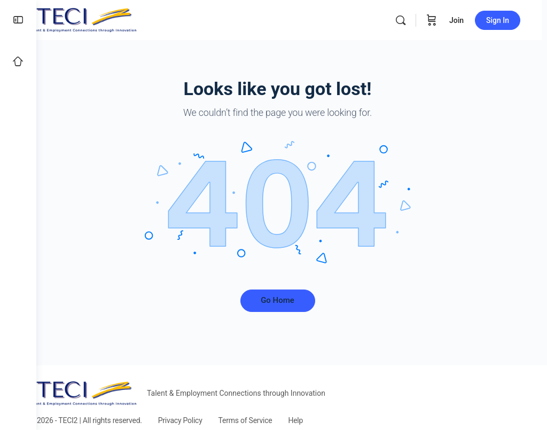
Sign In (502, 20)
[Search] (406, 20)
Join (462, 20)
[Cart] (437, 20)
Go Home (292, 300)
